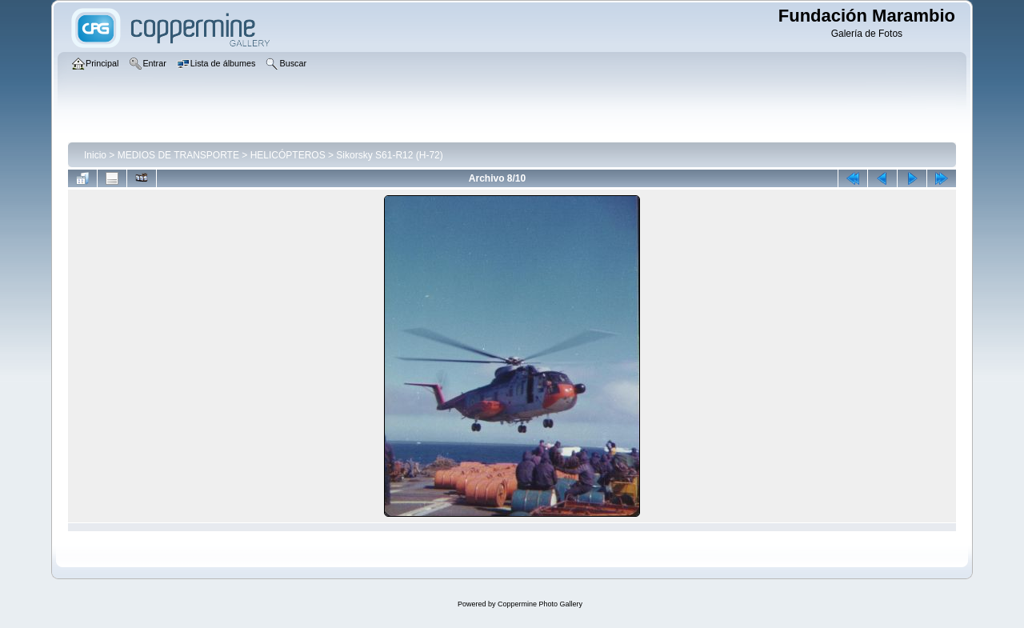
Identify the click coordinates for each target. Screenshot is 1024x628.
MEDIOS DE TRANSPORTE (178, 155)
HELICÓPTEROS (288, 155)
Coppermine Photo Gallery (540, 604)
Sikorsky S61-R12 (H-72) (389, 155)
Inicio (95, 155)
